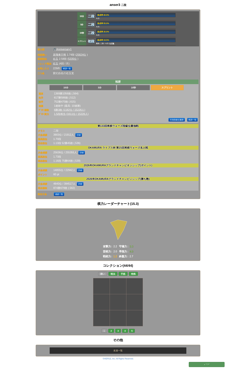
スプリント (167, 87)
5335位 (72, 58)
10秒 (133, 87)
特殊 (133, 274)
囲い (102, 274)
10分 (65, 87)
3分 (99, 87)
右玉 (55, 58)
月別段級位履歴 (177, 120)
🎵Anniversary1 (62, 49)
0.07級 (111, 43)
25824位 (81, 54)
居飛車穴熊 (59, 54)
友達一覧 (118, 350)
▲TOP (207, 364)
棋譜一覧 (67, 68)
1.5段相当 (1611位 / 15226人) (71, 114)
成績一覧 (59, 194)
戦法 (113, 274)
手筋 (123, 274)
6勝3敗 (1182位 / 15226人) (69, 109)
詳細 (79, 135)
